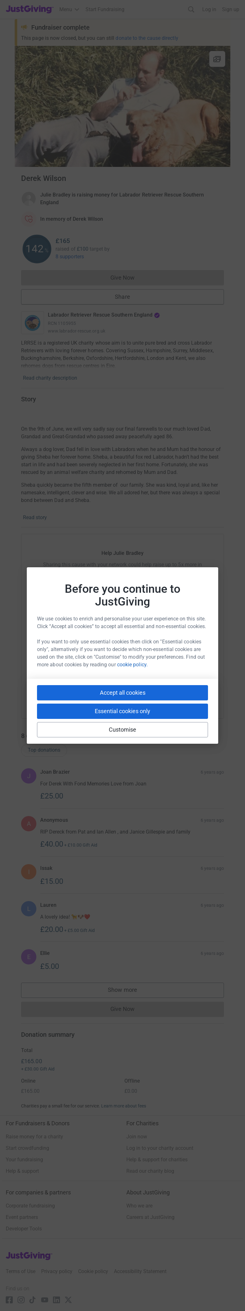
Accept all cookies (122, 692)
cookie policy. (132, 665)
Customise (123, 729)
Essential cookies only (122, 711)
